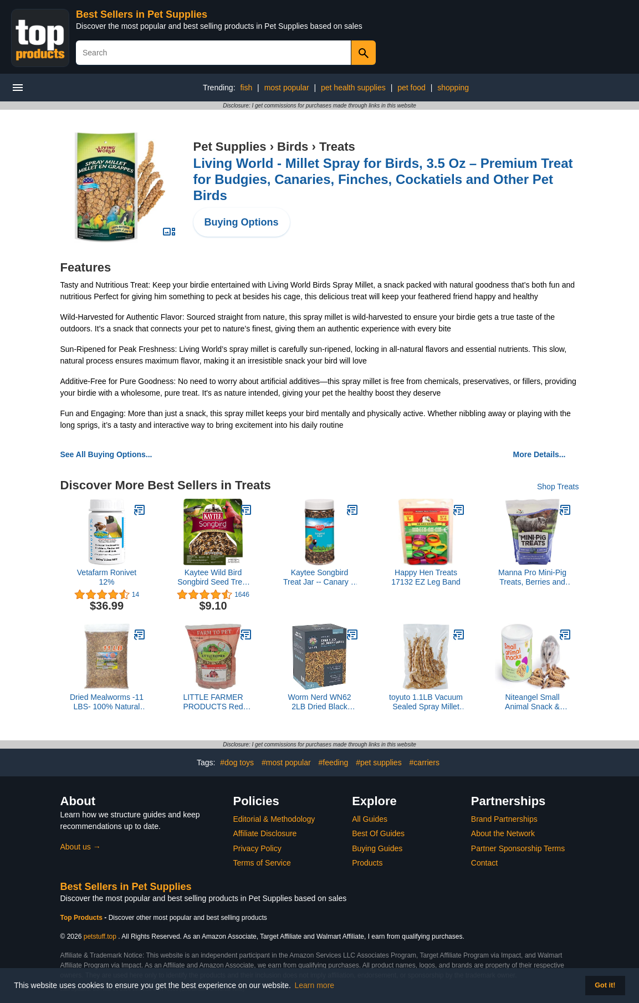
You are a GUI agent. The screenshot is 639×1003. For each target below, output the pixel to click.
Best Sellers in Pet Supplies (141, 14)
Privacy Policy (257, 848)
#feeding (334, 762)
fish (246, 87)
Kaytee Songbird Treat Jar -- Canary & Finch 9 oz (319, 577)
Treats (337, 146)
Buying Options (242, 222)
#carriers (424, 762)
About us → (80, 846)
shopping (453, 87)
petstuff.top (100, 936)
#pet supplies (379, 762)
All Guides (369, 819)
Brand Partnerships (504, 819)
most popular (286, 87)
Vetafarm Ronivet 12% (106, 577)
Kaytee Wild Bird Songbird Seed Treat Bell (212, 577)
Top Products (82, 918)
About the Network (503, 833)
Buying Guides (377, 848)
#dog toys (237, 762)
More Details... (539, 454)
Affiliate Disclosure (265, 833)
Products (367, 862)
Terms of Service (262, 862)
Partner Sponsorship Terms (518, 848)
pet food (411, 87)
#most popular (286, 762)
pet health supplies (353, 87)
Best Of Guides (378, 833)
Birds (292, 146)
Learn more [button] (315, 985)
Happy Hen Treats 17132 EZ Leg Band (426, 577)
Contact (484, 862)
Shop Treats (558, 486)
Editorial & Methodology (274, 819)
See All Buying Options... (106, 454)
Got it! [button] (605, 985)
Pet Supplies (230, 146)
